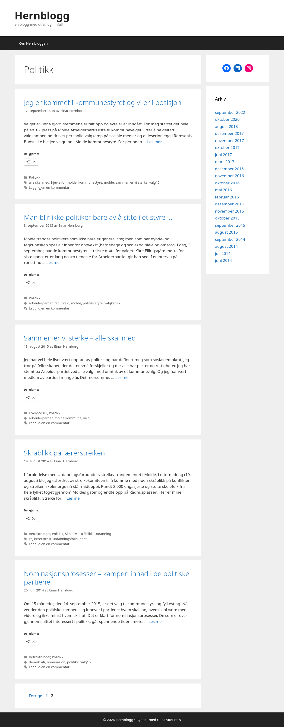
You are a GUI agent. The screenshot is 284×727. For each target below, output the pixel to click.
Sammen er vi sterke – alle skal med (80, 338)
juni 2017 (223, 154)
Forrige (33, 695)
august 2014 (226, 246)
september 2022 (230, 112)
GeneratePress (169, 719)
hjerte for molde (63, 182)
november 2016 (229, 175)
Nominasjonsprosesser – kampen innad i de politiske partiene (106, 578)
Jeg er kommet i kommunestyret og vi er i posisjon (102, 102)
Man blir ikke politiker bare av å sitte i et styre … (98, 217)
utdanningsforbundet (70, 539)
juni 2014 (223, 260)
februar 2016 (227, 197)
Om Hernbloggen (33, 43)
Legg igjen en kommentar (49, 187)
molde (109, 182)
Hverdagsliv (38, 413)
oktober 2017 (227, 147)
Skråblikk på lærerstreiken (64, 453)
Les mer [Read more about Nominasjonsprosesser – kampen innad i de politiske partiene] (155, 621)
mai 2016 (223, 189)
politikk (73, 662)
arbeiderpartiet (41, 303)
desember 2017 (229, 133)
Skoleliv (71, 534)
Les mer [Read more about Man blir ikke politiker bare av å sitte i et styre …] (53, 262)
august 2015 (226, 232)
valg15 (154, 182)
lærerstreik (42, 539)
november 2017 (229, 140)
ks (30, 539)
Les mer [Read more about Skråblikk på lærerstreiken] (73, 498)
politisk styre (93, 303)
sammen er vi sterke (132, 182)
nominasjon (56, 662)
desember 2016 (229, 168)
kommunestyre (90, 182)
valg (86, 418)
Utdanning (103, 534)
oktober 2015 (227, 218)
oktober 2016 (227, 183)
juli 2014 (222, 253)
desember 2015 (229, 204)
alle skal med (39, 182)
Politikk (34, 177)
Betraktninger (39, 534)
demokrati (37, 662)
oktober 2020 (227, 119)
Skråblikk (86, 534)
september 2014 (230, 239)
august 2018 (226, 126)
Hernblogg (42, 15)
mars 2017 (224, 161)
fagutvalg (61, 303)
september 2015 (230, 225)
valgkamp (112, 303)
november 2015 (229, 211)
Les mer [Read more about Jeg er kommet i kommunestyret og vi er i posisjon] (154, 141)
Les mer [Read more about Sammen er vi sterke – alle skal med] (122, 377)
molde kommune (67, 418)
